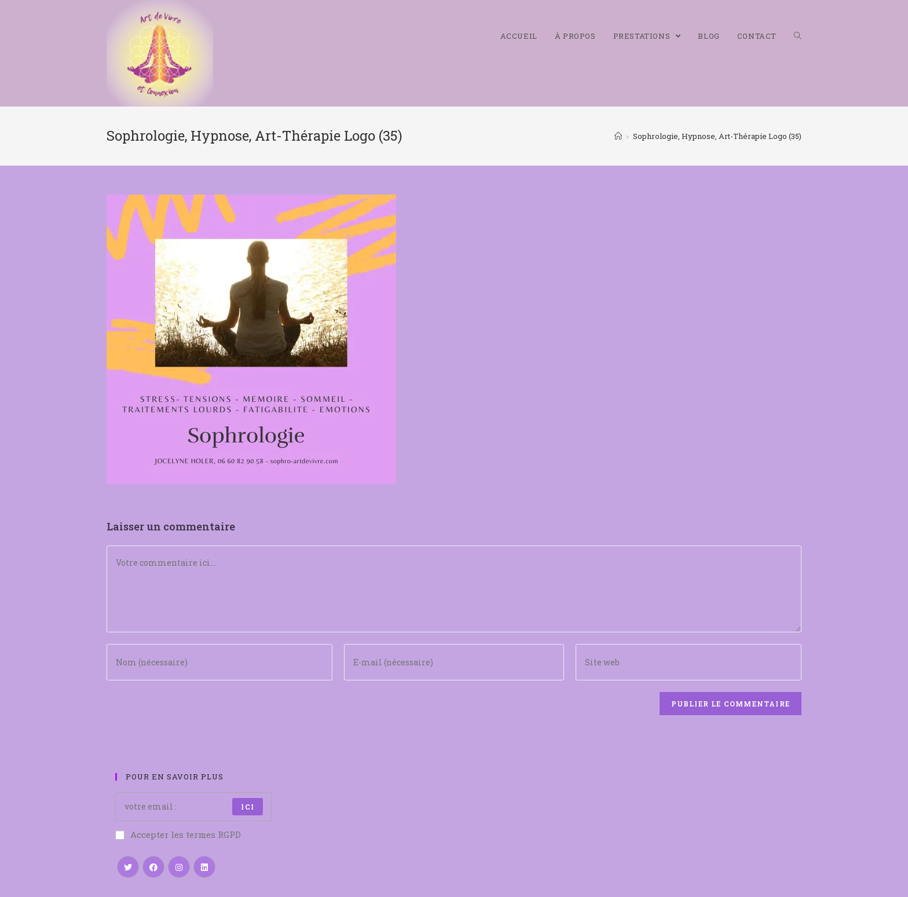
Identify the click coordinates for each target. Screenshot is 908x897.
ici (247, 806)
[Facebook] (153, 867)
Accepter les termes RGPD (178, 834)
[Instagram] (179, 867)
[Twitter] (128, 867)
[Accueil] (618, 136)
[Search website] (797, 36)
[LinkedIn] (204, 867)
